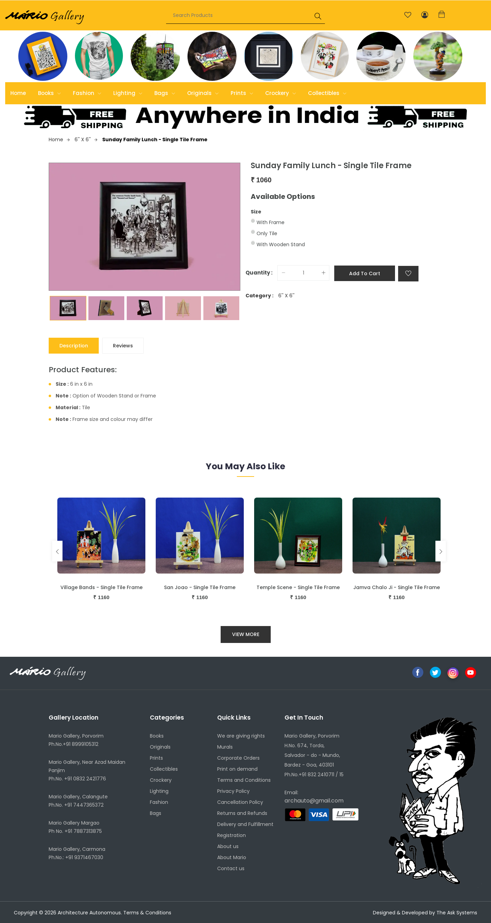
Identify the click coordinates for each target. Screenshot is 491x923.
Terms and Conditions (244, 780)
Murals (225, 746)
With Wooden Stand (281, 244)
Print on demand (237, 769)
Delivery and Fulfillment (245, 824)
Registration (231, 835)
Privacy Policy (233, 791)
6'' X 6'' (86, 139)
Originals (203, 93)
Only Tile (267, 233)
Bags (164, 93)
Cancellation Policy (240, 802)
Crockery (280, 93)
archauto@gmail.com (314, 801)
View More (245, 634)
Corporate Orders (238, 757)
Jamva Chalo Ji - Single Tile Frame (396, 587)
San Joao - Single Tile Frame (199, 587)
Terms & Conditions (147, 912)
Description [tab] (73, 345)
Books (49, 93)
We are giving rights (241, 735)
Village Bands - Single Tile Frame (101, 587)
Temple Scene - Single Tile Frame (298, 587)
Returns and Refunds (242, 813)
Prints (242, 93)
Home (18, 93)
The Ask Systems (456, 912)
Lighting (127, 93)
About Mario (231, 857)
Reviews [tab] (123, 345)
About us (228, 846)
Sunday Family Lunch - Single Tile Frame (155, 139)
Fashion (87, 93)
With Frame (271, 222)
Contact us (230, 868)
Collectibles (327, 93)
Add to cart (364, 273)
